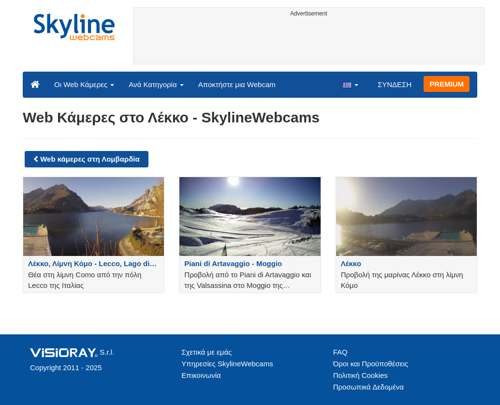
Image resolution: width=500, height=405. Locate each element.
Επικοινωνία (201, 375)
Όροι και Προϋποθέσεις (370, 364)
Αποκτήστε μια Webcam (237, 84)
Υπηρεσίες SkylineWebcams (227, 364)
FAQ (340, 352)
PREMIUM (446, 84)
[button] (350, 84)
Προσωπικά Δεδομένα (368, 387)
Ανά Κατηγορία (156, 84)
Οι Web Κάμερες (84, 84)
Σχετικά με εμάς (206, 352)
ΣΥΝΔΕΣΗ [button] (395, 84)
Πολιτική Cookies (360, 375)
